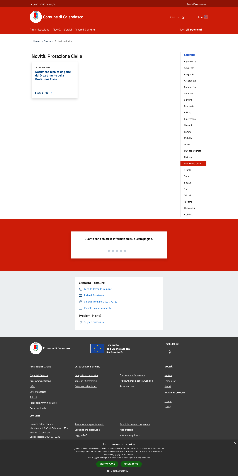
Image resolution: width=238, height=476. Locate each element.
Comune (188, 93)
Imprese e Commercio (86, 381)
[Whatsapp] (178, 17)
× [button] (234, 443)
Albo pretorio (126, 430)
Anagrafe (189, 74)
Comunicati (170, 381)
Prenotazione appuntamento (89, 424)
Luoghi (168, 401)
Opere (187, 144)
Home (36, 41)
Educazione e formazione (132, 375)
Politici (33, 397)
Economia (189, 106)
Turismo (188, 202)
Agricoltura (190, 61)
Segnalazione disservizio (87, 430)
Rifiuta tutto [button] (131, 464)
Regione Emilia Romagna (42, 4)
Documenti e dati (38, 408)
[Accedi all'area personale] (196, 4)
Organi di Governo (39, 375)
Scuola (187, 170)
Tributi (187, 195)
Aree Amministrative (40, 381)
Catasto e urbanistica (86, 386)
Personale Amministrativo (43, 403)
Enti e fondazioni (38, 392)
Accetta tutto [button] (107, 464)
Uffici (32, 386)
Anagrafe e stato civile (86, 375)
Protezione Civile (192, 163)
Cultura (188, 100)
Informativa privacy (130, 435)
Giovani (188, 125)
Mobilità (188, 138)
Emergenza (190, 119)
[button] (119, 470)
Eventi (168, 407)
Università (189, 208)
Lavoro (187, 131)
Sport (187, 189)
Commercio (190, 87)
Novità (47, 41)
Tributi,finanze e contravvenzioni (136, 380)
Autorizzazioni (127, 386)
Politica (188, 157)
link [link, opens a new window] (148, 457)
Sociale (187, 182)
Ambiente (189, 68)
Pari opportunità (192, 151)
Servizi (187, 176)
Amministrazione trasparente (135, 424)
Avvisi (168, 386)
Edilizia (187, 112)
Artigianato (190, 80)
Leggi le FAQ (81, 435)
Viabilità (188, 214)
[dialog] (119, 458)
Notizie (168, 375)
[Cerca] (204, 16)
